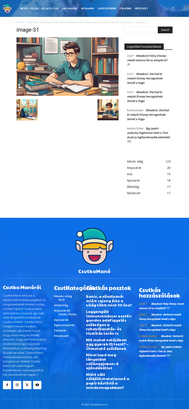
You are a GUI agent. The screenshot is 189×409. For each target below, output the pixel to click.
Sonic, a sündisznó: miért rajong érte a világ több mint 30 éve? (109, 297)
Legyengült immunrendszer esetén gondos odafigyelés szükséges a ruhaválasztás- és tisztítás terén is (108, 311)
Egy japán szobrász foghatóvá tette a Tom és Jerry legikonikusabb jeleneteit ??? (160, 347)
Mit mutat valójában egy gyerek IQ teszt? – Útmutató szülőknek (108, 326)
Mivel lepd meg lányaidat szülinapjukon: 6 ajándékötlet (106, 338)
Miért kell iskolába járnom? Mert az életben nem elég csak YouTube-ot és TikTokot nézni (80, 22)
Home (20, 22)
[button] (173, 8)
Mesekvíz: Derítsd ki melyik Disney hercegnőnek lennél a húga (144, 78)
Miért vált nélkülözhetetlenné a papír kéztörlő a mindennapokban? (108, 352)
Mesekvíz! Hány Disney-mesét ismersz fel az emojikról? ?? (147, 60)
